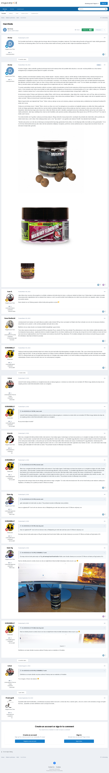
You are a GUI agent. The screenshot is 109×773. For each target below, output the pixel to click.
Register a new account (30, 741)
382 (10, 712)
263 (10, 509)
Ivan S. (9, 291)
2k (10, 393)
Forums (4, 13)
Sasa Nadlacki (9, 318)
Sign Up (104, 3)
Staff (17, 13)
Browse (5, 9)
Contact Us (51, 767)
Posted (23, 37)
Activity (12, 9)
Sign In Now (79, 741)
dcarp (11, 29)
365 (10, 448)
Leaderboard (34, 13)
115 (10, 306)
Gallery (11, 13)
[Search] (86, 9)
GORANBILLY (10, 348)
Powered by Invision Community (54, 770)
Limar (10, 378)
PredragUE (10, 698)
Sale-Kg (10, 494)
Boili (17, 30)
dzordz (10, 433)
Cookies (58, 767)
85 (10, 333)
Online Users (24, 13)
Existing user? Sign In (92, 3)
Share (77, 29)
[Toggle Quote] (21, 411)
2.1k (10, 362)
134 (10, 52)
